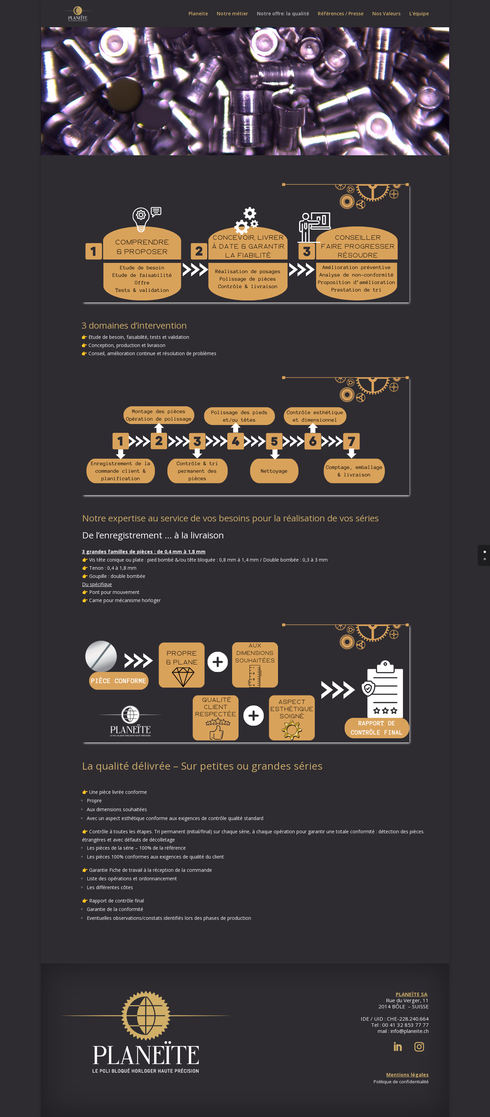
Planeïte (198, 14)
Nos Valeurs (386, 14)
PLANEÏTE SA (411, 994)
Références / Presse (340, 14)
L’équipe (419, 14)
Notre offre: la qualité (283, 14)
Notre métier (232, 14)
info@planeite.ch (410, 1030)
